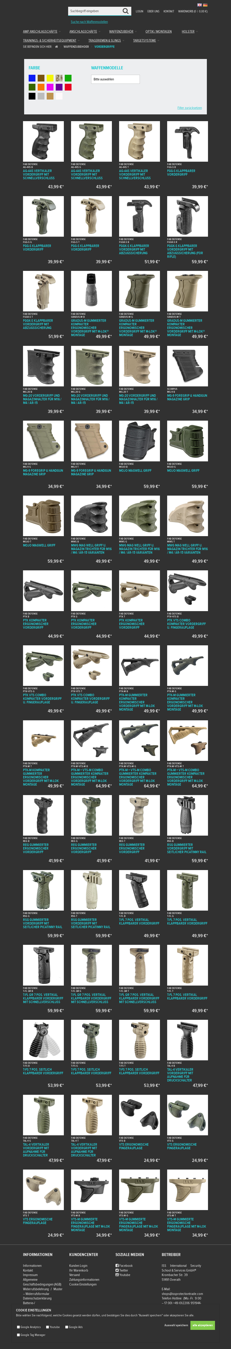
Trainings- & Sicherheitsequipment (49, 41)
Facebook (124, 1266)
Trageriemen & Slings (104, 41)
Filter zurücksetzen (190, 108)
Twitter (122, 1270)
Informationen (32, 1266)
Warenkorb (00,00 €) (193, 11)
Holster (188, 31)
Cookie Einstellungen (83, 1284)
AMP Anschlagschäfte (40, 31)
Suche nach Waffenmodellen (89, 22)
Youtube (123, 1275)
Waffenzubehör (121, 31)
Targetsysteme (144, 41)
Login (139, 11)
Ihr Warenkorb (78, 1270)
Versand (74, 1275)
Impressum (30, 1275)
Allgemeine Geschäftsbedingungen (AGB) (42, 1282)
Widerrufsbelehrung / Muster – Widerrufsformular (42, 1291)
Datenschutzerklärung (37, 1298)
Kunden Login (78, 1266)
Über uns (153, 11)
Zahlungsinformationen (84, 1280)
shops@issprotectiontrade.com (182, 1294)
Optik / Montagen (159, 31)
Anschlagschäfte (83, 31)
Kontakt (169, 11)
